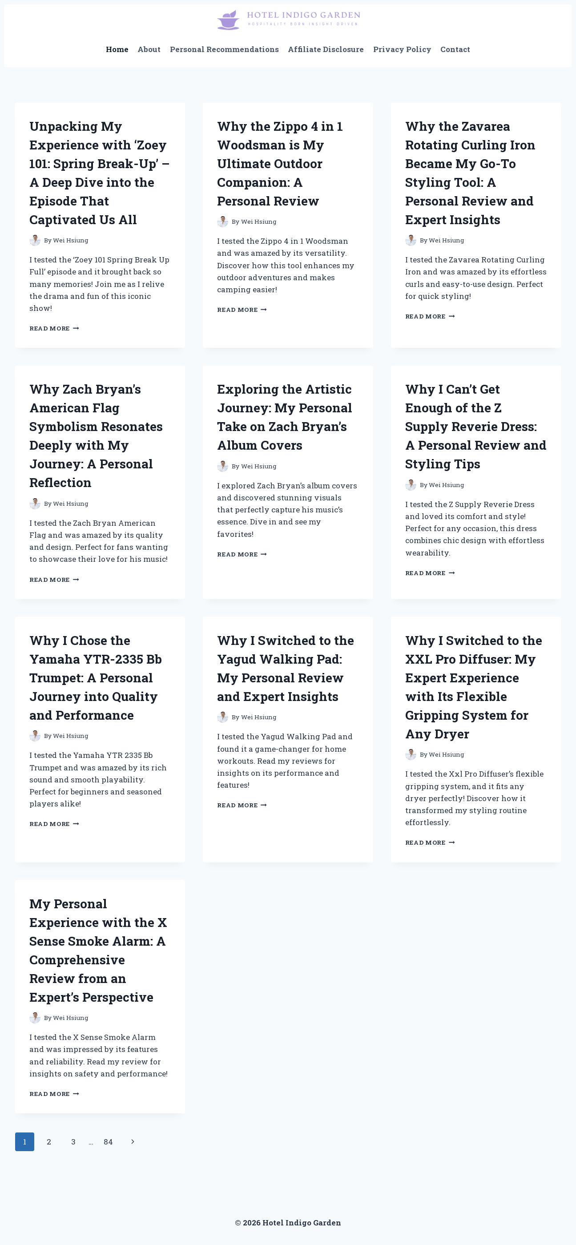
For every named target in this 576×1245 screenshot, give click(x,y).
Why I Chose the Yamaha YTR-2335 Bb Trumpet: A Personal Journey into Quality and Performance (95, 677)
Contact (455, 49)
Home (117, 49)
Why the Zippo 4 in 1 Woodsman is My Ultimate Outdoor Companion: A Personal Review (280, 163)
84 (108, 1141)
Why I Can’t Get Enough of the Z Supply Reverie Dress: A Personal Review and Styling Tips (476, 426)
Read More (54, 328)
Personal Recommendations (224, 49)
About (149, 49)
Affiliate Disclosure (326, 49)
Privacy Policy (402, 49)
